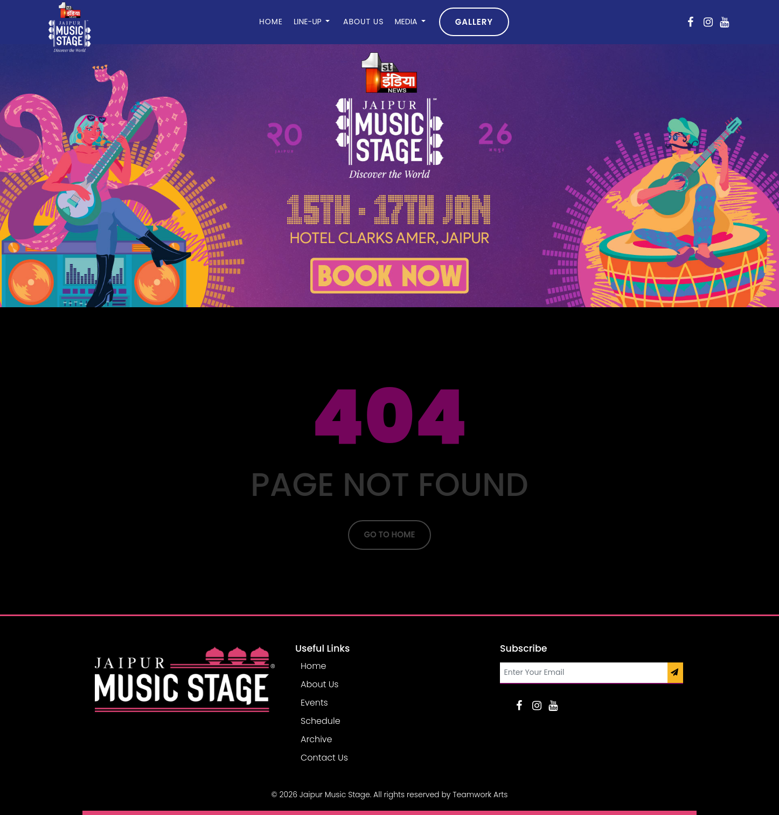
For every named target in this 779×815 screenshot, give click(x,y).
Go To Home (389, 534)
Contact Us (324, 757)
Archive (316, 739)
